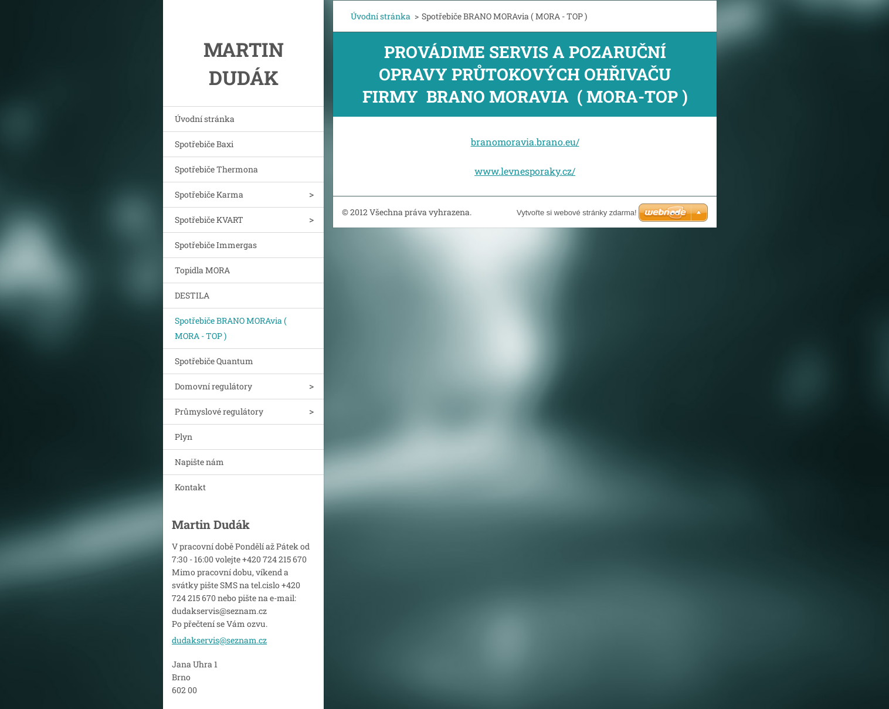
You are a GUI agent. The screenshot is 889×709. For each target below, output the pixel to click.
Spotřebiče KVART (209, 219)
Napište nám (199, 461)
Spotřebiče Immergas (216, 244)
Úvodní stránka (205, 118)
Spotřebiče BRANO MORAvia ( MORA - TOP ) (231, 328)
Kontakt (190, 487)
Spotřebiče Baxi (204, 144)
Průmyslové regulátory (219, 411)
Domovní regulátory (213, 386)
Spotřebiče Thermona (216, 169)
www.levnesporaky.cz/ (524, 171)
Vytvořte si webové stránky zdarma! (577, 212)
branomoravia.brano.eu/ (525, 141)
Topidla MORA (202, 270)
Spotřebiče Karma (209, 194)
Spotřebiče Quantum (214, 361)
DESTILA (192, 295)
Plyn (183, 436)
